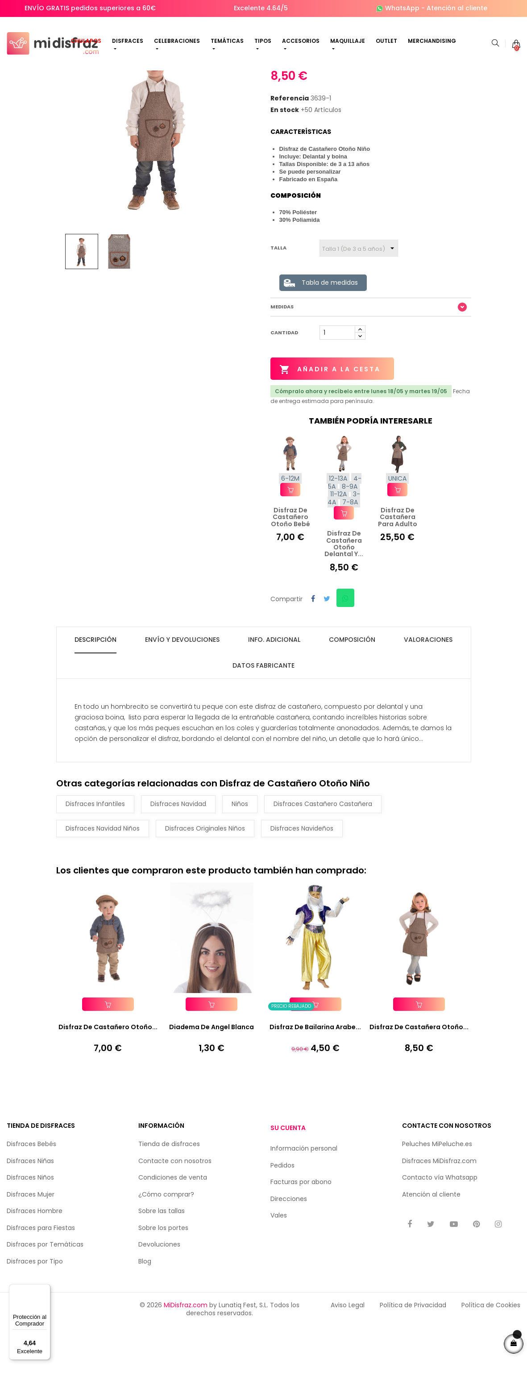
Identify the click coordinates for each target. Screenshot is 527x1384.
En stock (284, 177)
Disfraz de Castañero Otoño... (108, 1089)
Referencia (289, 166)
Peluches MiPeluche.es (437, 1206)
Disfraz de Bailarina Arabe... (315, 1089)
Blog (144, 1323)
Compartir (313, 664)
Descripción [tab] (95, 700)
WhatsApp (402, 8)
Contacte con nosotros (175, 1222)
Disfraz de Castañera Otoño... (419, 1089)
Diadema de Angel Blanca (211, 1089)
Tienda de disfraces (169, 1206)
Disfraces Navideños (301, 889)
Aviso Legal (348, 1367)
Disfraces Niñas (30, 1222)
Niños (240, 864)
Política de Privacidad (413, 1367)
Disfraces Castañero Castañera (323, 864)
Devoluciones (159, 1306)
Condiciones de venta (172, 1239)
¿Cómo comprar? (166, 1256)
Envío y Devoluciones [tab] (182, 700)
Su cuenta (288, 1189)
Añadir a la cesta (332, 436)
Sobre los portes (163, 1289)
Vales (278, 1277)
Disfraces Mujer (30, 1256)
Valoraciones (428, 700)
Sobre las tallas (161, 1273)
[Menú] (45, 1289)
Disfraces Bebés (31, 1206)
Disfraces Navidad (178, 864)
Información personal (303, 1210)
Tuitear (327, 664)
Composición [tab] (352, 700)
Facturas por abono (301, 1244)
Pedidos (282, 1227)
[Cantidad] (337, 399)
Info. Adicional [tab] (274, 700)
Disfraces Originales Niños (205, 889)
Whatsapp (461, 1239)
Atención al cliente (457, 8)
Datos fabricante (263, 726)
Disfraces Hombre (34, 1273)
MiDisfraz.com (185, 1367)
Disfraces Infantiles (95, 864)
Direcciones (288, 1260)
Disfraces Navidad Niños (103, 889)
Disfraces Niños (30, 1239)
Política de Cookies (490, 1367)
